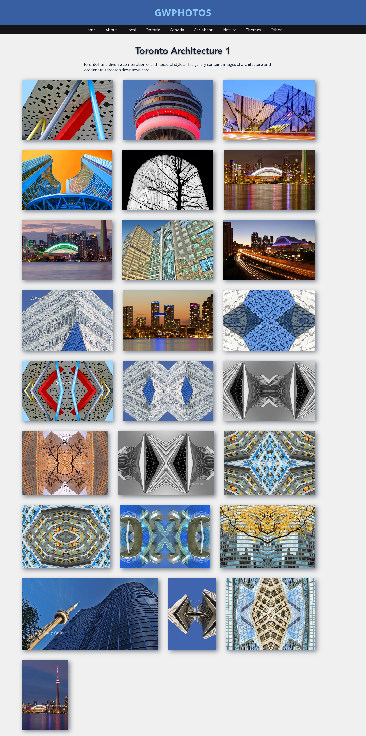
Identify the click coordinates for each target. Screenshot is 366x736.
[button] (111, 30)
